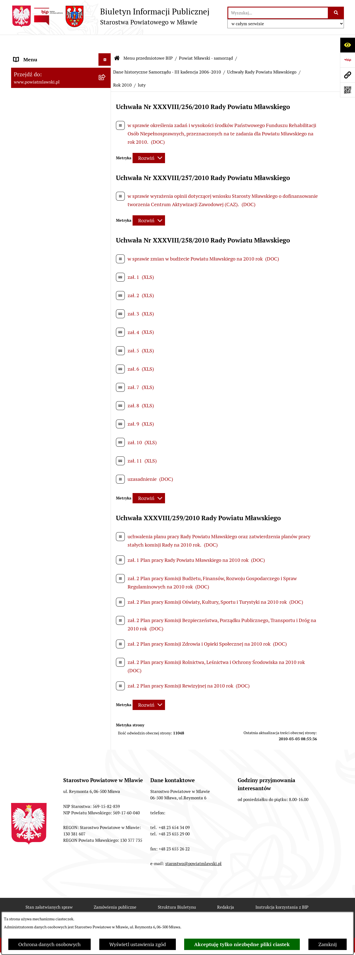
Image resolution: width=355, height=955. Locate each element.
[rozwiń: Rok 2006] (106, 387)
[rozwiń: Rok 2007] (106, 404)
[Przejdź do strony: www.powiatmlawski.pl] (347, 74)
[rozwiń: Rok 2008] (106, 420)
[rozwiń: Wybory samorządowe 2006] (106, 636)
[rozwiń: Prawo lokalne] (106, 87)
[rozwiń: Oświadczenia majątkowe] (106, 858)
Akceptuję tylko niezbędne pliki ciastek (242, 944)
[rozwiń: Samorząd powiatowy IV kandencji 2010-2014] (106, 230)
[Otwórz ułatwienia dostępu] (347, 44)
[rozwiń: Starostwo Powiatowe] (106, 770)
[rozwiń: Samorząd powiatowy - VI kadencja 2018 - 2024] (106, 183)
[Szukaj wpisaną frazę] (336, 13)
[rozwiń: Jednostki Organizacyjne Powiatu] (106, 810)
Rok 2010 (122, 68)
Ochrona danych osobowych (49, 944)
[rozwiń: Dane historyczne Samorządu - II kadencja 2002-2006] (106, 669)
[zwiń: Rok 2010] (106, 452)
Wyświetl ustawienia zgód (137, 944)
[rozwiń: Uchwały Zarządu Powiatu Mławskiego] (106, 613)
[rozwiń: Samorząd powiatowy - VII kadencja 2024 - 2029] (106, 159)
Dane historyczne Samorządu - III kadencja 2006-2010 (167, 55)
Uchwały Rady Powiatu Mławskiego (261, 55)
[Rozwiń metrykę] (149, 141)
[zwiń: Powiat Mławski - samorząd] (106, 143)
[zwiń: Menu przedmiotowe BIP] (106, 55)
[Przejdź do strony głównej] (110, 16)
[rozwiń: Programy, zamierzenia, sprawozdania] (106, 103)
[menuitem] (61, 71)
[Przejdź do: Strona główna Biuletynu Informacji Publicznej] (117, 41)
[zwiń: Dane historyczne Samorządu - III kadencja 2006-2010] (106, 253)
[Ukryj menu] (104, 43)
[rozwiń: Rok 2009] (106, 436)
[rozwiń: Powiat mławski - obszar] (106, 127)
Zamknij (327, 944)
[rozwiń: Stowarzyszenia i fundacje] (106, 842)
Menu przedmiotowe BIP (148, 41)
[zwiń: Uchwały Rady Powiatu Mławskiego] (106, 364)
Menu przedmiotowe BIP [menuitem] (41, 55)
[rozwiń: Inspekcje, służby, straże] (106, 826)
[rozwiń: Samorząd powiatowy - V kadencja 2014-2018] (106, 206)
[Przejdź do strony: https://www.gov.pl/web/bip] (347, 59)
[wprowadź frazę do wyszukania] (278, 13)
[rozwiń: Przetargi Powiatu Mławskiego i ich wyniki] (106, 907)
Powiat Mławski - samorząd (206, 41)
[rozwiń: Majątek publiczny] (106, 890)
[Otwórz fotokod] (347, 89)
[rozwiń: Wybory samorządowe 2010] (106, 652)
